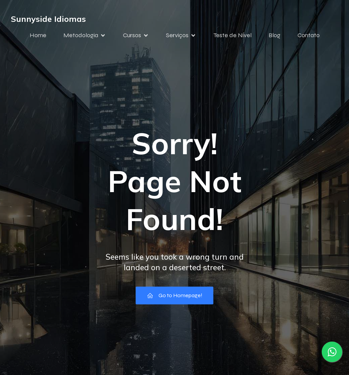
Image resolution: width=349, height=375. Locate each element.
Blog (274, 35)
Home (38, 35)
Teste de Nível (232, 35)
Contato (309, 35)
